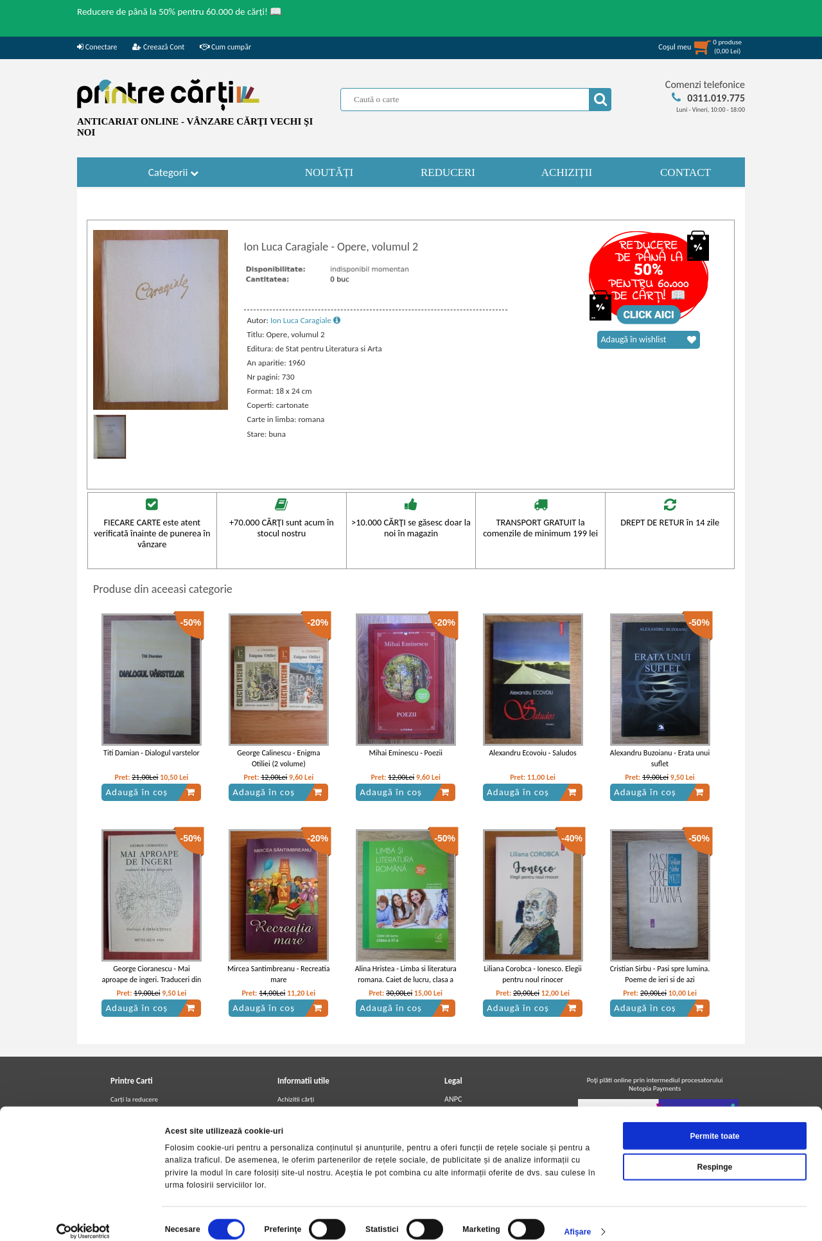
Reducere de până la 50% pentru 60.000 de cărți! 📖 (179, 11)
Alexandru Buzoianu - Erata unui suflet (660, 758)
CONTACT (685, 172)
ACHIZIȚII (566, 172)
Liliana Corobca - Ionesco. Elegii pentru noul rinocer (533, 974)
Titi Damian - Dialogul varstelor (151, 752)
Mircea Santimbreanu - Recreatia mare (278, 974)
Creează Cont (158, 46)
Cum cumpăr (225, 46)
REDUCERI (448, 172)
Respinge (715, 1153)
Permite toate (714, 1122)
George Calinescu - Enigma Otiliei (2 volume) (278, 758)
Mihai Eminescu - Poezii (405, 752)
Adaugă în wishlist (648, 339)
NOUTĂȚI (329, 172)
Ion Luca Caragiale (305, 320)
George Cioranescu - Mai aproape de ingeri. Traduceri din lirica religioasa (152, 979)
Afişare (577, 1217)
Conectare (97, 46)
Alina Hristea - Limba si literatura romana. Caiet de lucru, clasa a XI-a (406, 979)
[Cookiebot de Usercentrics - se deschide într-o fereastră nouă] (83, 1218)
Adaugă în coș (150, 792)
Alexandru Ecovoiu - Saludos (532, 752)
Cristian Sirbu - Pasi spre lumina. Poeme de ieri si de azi (660, 974)
